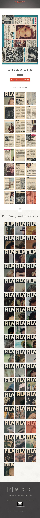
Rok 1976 (7, 216)
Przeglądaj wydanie (20, 80)
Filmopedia (20, 2)
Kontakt (29, 495)
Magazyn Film (20, 74)
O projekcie (12, 495)
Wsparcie (21, 495)
